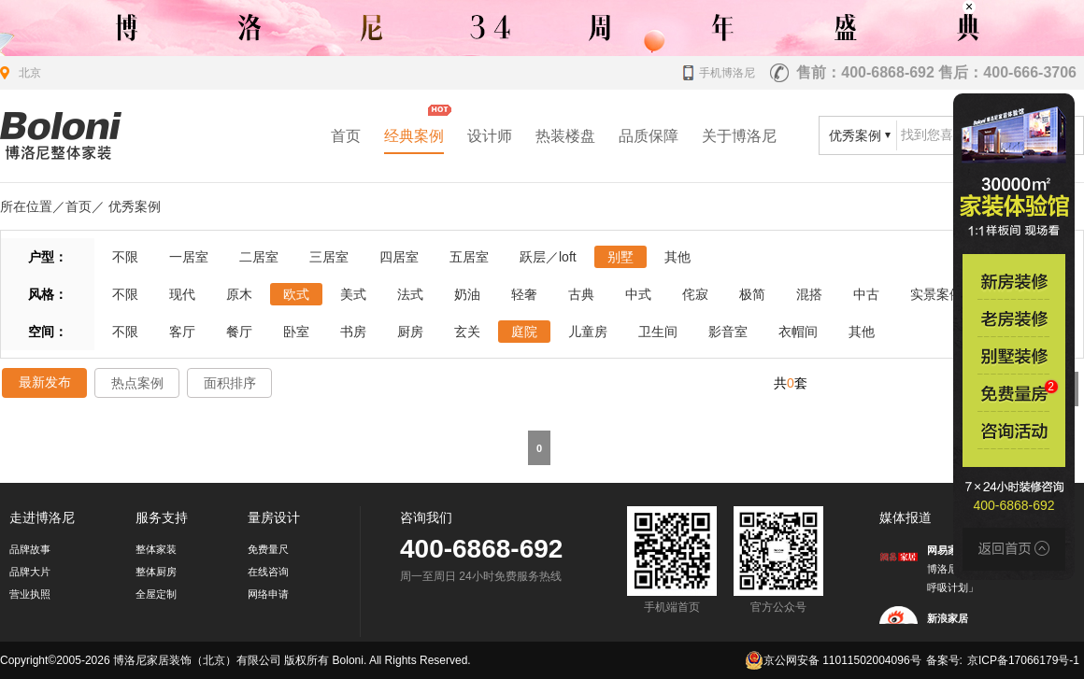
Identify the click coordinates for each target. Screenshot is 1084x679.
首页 (346, 136)
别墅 (620, 256)
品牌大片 (29, 571)
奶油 (467, 294)
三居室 (329, 256)
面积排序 (230, 382)
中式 (638, 294)
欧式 (296, 294)
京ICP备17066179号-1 (1023, 660)
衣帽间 (798, 331)
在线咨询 (268, 571)
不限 (125, 256)
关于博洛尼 (739, 136)
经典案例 (414, 136)
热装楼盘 (565, 136)
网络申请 (268, 594)
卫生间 (658, 331)
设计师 (489, 136)
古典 (581, 294)
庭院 (524, 331)
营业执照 (29, 594)
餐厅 (239, 331)
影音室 (728, 331)
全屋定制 (156, 594)
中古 (866, 294)
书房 (353, 331)
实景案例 (936, 294)
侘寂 (695, 294)
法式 (410, 294)
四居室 (399, 256)
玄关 (467, 331)
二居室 (258, 256)
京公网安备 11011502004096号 (833, 660)
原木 (239, 294)
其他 (677, 256)
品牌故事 (29, 549)
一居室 (188, 256)
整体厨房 (156, 571)
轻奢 (524, 294)
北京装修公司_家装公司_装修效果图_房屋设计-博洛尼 (60, 136)
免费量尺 (268, 549)
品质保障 (648, 136)
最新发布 (45, 382)
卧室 (296, 331)
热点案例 (137, 382)
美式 (353, 294)
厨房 (410, 331)
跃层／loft (548, 256)
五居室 (469, 256)
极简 (752, 294)
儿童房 (587, 331)
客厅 (182, 331)
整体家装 (156, 549)
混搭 (809, 294)
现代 (182, 294)
